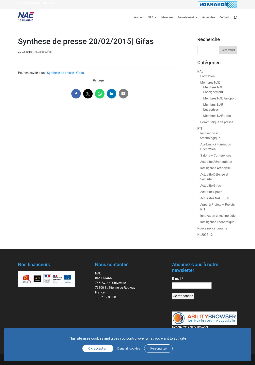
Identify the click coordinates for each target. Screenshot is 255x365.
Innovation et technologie (217, 216)
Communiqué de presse (216, 122)
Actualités (208, 17)
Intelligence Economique (217, 222)
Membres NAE (210, 82)
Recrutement (186, 17)
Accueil (138, 17)
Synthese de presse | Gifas (65, 73)
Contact (224, 17)
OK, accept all (97, 348)
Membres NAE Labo (217, 116)
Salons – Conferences (215, 155)
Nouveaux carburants (212, 228)
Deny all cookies (128, 348)
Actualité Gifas (43, 51)
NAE (150, 17)
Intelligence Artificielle (215, 168)
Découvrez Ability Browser (190, 327)
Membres (167, 17)
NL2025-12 (205, 235)
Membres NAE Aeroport (219, 98)
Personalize (158, 348)
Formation (207, 76)
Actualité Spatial (211, 192)
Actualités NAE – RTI (214, 198)
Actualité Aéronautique (216, 162)
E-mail (177, 279)
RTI (199, 128)
